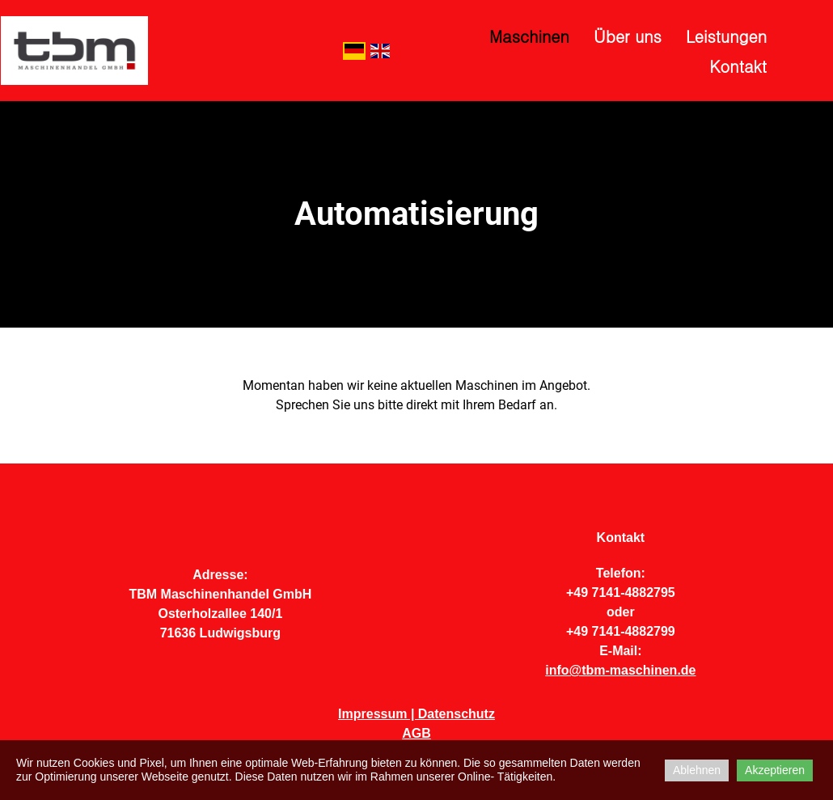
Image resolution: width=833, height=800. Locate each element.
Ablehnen (697, 770)
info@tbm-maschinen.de (620, 670)
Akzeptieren (775, 770)
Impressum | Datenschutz (416, 714)
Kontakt (738, 66)
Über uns (628, 36)
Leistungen (726, 36)
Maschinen (529, 36)
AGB (416, 733)
